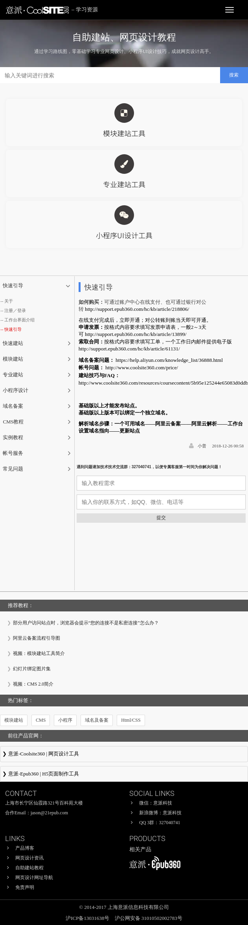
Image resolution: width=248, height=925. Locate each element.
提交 (161, 517)
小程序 (65, 720)
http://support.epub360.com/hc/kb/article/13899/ (135, 334)
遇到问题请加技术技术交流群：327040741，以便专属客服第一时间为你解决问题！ (149, 467)
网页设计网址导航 (34, 877)
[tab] (37, 286)
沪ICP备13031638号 (88, 918)
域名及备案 (96, 720)
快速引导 (13, 329)
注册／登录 (15, 310)
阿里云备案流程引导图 (36, 638)
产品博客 (24, 848)
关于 (8, 301)
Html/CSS (130, 720)
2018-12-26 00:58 (228, 445)
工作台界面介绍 (19, 319)
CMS (41, 720)
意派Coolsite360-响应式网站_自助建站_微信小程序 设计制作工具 (124, 754)
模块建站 (13, 720)
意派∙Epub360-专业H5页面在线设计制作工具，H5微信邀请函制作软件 (124, 774)
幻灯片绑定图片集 (32, 668)
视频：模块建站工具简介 (39, 653)
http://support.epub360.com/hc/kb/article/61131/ (129, 349)
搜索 (234, 75)
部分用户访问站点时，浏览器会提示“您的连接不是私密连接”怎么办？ (86, 623)
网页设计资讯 (29, 858)
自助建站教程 (29, 867)
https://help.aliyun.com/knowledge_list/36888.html (169, 360)
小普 (202, 445)
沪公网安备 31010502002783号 (148, 918)
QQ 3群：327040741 (159, 822)
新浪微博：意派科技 (160, 813)
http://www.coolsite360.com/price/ (141, 367)
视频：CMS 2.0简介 (33, 684)
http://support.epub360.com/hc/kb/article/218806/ (137, 309)
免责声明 (24, 887)
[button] (37, 286)
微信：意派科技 (155, 803)
